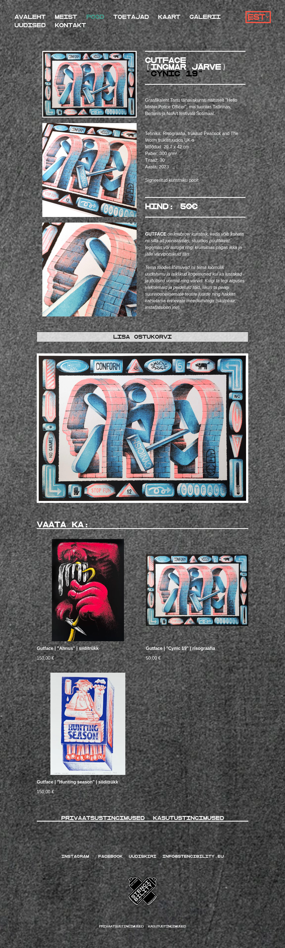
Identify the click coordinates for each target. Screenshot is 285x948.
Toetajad (131, 17)
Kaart (169, 17)
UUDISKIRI (142, 856)
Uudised (30, 25)
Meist (66, 17)
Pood (95, 17)
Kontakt (70, 25)
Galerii (205, 17)
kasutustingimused (167, 926)
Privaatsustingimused (105, 818)
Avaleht (30, 17)
